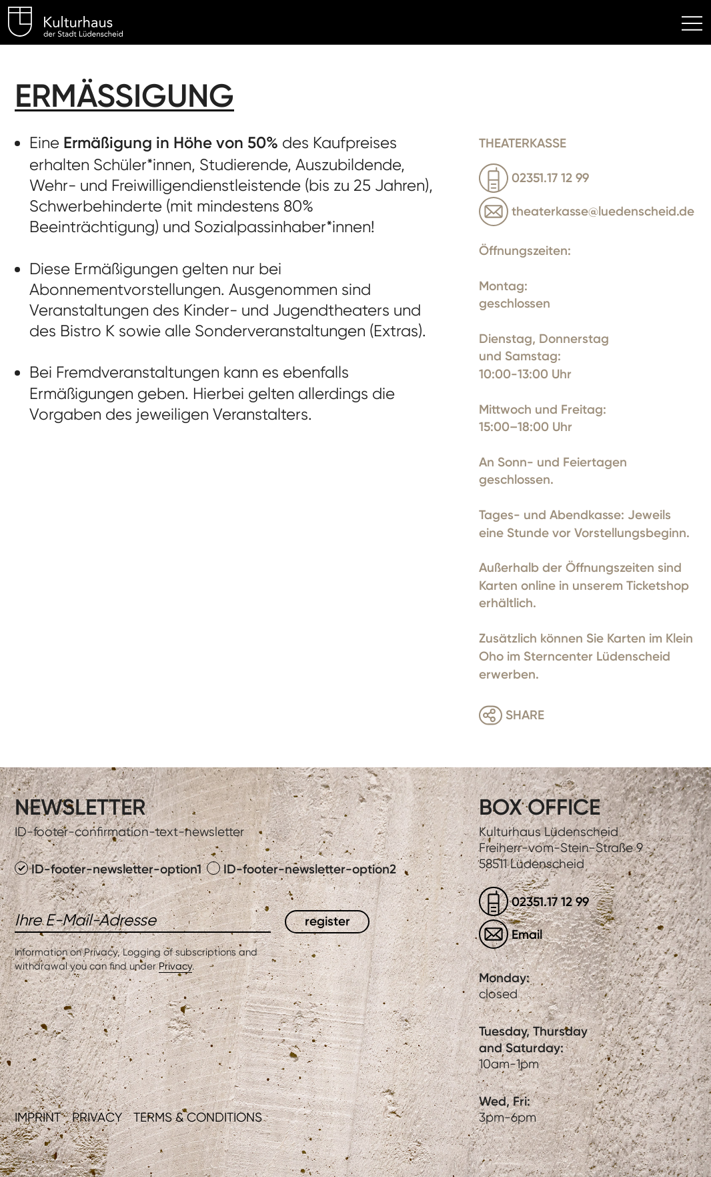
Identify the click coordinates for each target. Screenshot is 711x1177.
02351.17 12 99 (550, 177)
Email (527, 934)
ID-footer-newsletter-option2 (301, 869)
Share (525, 715)
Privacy (175, 966)
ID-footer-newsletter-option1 (110, 869)
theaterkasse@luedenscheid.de (603, 211)
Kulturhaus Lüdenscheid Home (73, 24)
